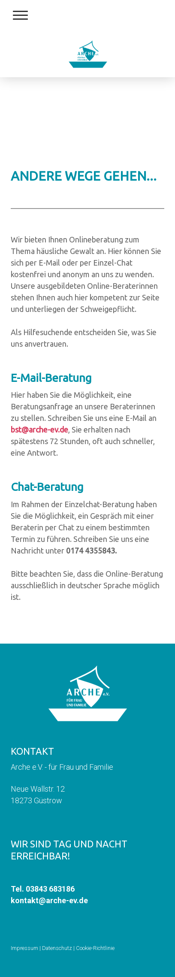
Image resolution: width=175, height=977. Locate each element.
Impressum (24, 948)
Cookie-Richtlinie (95, 948)
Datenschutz (57, 948)
